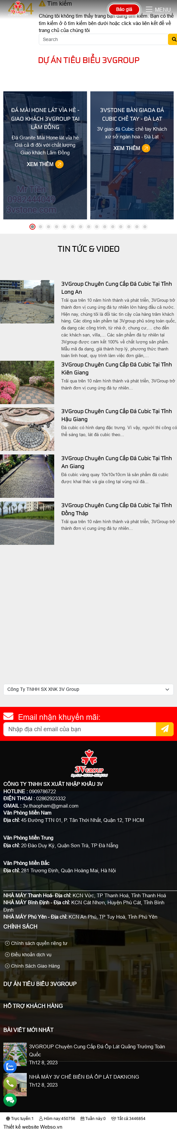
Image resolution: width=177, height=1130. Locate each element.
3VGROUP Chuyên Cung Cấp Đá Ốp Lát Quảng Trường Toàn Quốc (97, 1050)
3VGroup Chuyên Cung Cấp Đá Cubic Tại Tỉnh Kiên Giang (116, 368)
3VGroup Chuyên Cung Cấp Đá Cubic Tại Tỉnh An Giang (116, 462)
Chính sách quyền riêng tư (36, 943)
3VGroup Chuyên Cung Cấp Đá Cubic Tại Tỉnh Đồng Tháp (116, 509)
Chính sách (20, 927)
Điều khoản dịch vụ (28, 954)
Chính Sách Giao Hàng (32, 966)
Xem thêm (46, 164)
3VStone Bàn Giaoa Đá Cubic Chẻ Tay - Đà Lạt (132, 114)
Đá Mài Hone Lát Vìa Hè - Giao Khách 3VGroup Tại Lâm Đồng (45, 118)
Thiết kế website (21, 1127)
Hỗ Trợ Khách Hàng (33, 1006)
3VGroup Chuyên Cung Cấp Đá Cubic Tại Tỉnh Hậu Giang (116, 415)
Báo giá (124, 9)
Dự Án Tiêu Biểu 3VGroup (89, 60)
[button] (149, 10)
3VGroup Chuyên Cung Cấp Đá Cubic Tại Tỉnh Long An (116, 288)
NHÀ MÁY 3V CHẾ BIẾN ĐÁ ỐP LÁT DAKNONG (84, 1077)
